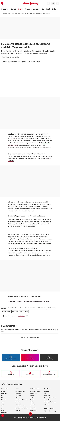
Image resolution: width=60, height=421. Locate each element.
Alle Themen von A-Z (20, 391)
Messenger (18, 395)
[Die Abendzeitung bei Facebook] (11, 357)
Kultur (2, 408)
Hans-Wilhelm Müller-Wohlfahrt (38, 308)
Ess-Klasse (18, 401)
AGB (45, 393)
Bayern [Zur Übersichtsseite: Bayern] (13, 9)
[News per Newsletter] (30, 373)
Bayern (2, 395)
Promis (2, 401)
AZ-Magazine (33, 408)
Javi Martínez (37, 234)
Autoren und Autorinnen (35, 391)
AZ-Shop (32, 406)
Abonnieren (32, 395)
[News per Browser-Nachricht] (49, 373)
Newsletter (18, 393)
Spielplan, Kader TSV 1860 (21, 408)
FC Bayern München (16, 13)
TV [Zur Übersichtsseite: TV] (43, 9)
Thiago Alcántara (23, 311)
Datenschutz (47, 395)
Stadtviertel (4, 393)
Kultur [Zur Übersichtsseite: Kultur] (54, 9)
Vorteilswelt (18, 404)
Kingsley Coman (6, 311)
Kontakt (31, 401)
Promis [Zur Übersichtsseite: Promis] (27, 9)
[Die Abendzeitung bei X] (49, 357)
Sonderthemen (33, 410)
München (3, 391)
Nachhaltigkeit (4, 412)
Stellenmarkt (18, 410)
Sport (9, 13)
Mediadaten (32, 404)
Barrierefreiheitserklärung (50, 397)
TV (2, 406)
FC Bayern (13, 138)
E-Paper (32, 399)
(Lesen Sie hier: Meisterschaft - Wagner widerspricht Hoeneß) (32, 243)
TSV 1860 (3, 399)
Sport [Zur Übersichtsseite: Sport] (19, 9)
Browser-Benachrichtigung (21, 399)
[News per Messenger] (11, 373)
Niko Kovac (19, 219)
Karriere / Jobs (33, 393)
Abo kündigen (47, 399)
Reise (2, 410)
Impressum (46, 391)
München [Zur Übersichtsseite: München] (4, 9)
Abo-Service (32, 397)
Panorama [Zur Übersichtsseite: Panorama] (35, 9)
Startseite (4, 13)
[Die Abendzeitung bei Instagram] (30, 357)
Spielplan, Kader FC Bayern (22, 406)
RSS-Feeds (18, 397)
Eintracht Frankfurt (12, 308)
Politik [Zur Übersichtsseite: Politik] (48, 9)
